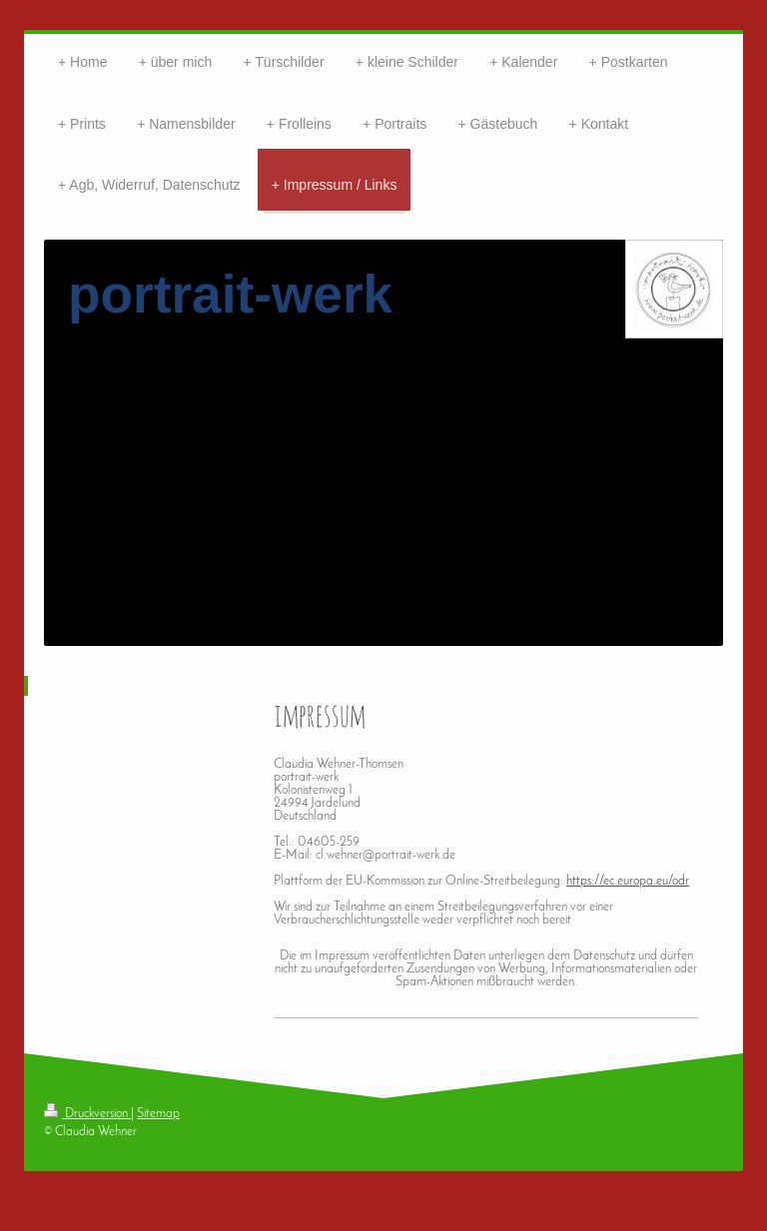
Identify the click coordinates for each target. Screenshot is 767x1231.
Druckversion (87, 1113)
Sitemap (158, 1113)
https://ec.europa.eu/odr (627, 881)
